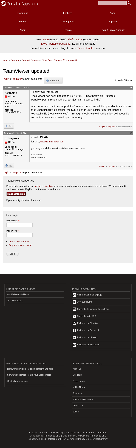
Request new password (20, 245)
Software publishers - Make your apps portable (29, 375)
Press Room (79, 381)
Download (23, 13)
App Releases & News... (18, 294)
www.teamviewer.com (52, 141)
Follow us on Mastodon (86, 345)
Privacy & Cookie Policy (51, 432)
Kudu (46, 39)
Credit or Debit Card (51, 439)
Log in (6, 78)
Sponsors (77, 393)
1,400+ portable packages (55, 43)
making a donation (43, 186)
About (23, 30)
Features (67, 13)
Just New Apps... (15, 300)
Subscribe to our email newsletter (91, 309)
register (17, 78)
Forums (23, 21)
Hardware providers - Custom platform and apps (30, 369)
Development (68, 21)
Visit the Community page (87, 295)
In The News (79, 387)
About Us (77, 369)
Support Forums (30, 60)
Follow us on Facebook (86, 330)
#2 (131, 133)
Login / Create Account (112, 30)
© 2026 (33, 432)
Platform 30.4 (75, 39)
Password (12, 231)
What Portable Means (83, 399)
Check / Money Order (80, 439)
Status (76, 411)
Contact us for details (17, 381)
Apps (112, 13)
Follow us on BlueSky (85, 323)
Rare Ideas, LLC (52, 436)
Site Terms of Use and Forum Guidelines (86, 432)
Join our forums (82, 302)
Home (5, 60)
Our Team (77, 375)
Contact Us (78, 405)
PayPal (65, 439)
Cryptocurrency (99, 439)
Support (112, 21)
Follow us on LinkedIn (85, 337)
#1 (131, 87)
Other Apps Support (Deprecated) (59, 60)
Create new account (19, 241)
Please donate (85, 48)
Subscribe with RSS (84, 316)
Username (12, 220)
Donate (68, 30)
